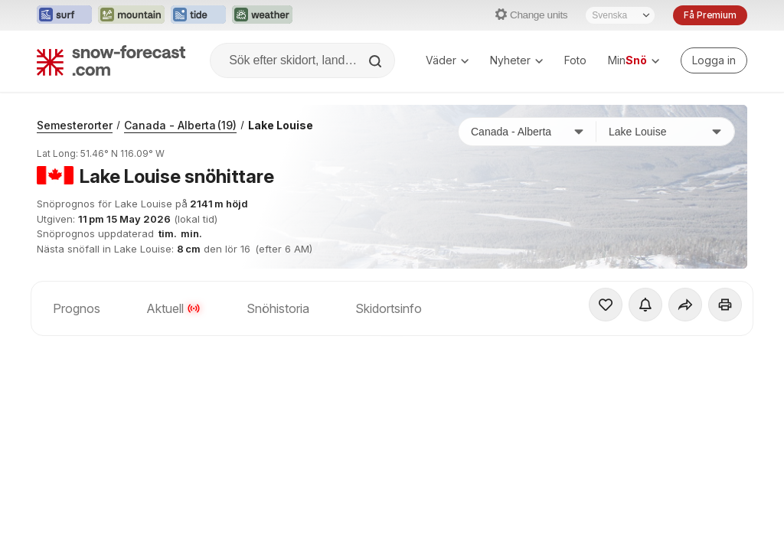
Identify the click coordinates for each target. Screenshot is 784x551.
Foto (575, 60)
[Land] (527, 131)
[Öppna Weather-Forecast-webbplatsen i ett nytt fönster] (262, 15)
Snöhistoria (278, 308)
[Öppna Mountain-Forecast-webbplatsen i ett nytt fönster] (131, 15)
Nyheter (516, 60)
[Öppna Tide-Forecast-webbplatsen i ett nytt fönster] (198, 15)
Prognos (76, 308)
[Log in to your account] (714, 60)
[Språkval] (620, 15)
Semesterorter (75, 125)
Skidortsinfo (388, 308)
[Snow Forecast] (111, 60)
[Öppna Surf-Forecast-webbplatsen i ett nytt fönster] (64, 15)
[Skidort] (665, 131)
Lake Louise (280, 125)
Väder (447, 60)
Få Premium (710, 15)
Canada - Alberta (180, 125)
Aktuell (173, 308)
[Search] (376, 61)
